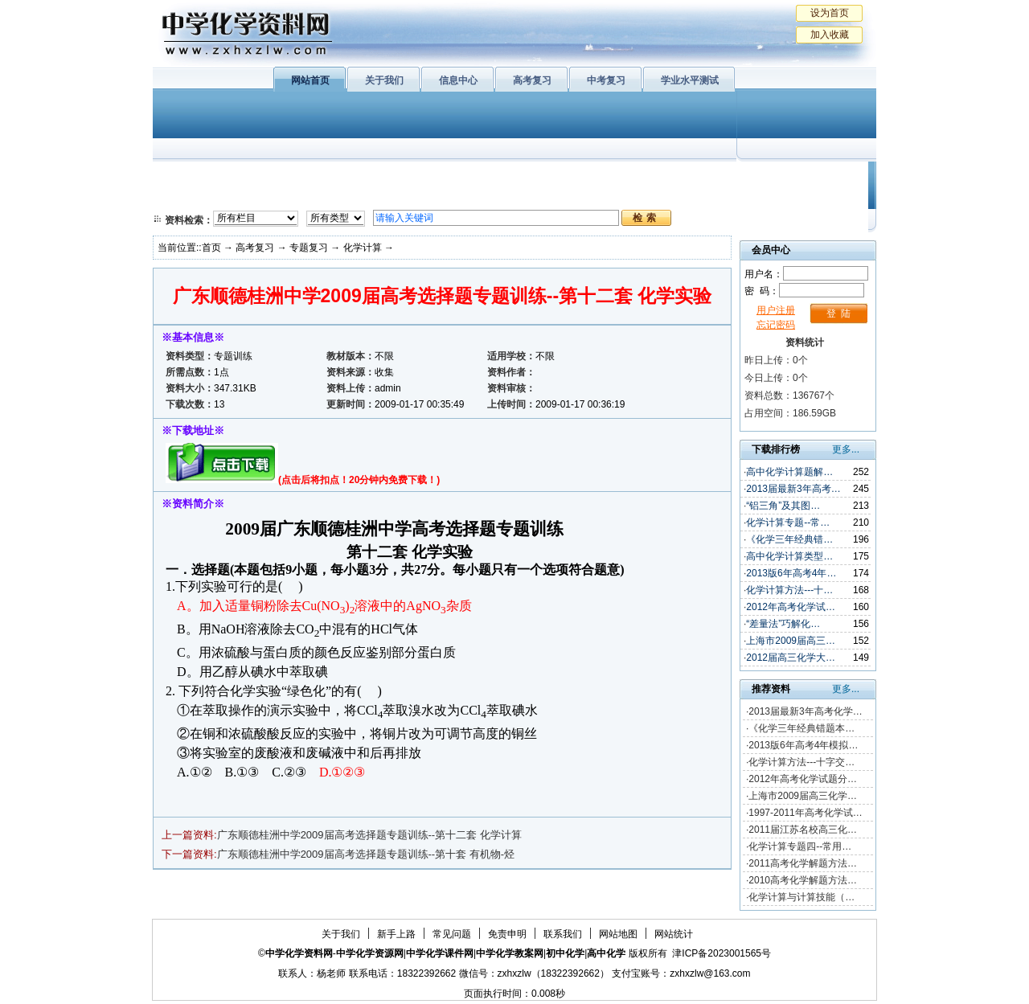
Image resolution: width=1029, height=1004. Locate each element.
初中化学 (722, 176)
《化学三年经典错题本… (801, 728)
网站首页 (310, 80)
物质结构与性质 (361, 176)
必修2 (185, 197)
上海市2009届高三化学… (802, 795)
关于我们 (384, 80)
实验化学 (464, 197)
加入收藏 (829, 34)
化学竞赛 (802, 197)
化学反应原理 (361, 197)
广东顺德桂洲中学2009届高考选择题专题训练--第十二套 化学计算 (369, 835)
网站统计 (673, 934)
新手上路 (396, 934)
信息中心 (458, 80)
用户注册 (775, 310)
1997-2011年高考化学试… (805, 812)
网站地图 (618, 934)
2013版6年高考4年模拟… (803, 745)
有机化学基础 (465, 176)
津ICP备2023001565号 (721, 953)
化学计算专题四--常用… (799, 846)
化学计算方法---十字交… (801, 762)
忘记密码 (775, 324)
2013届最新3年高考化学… (805, 711)
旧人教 (549, 197)
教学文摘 (802, 176)
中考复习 (606, 80)
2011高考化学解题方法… (802, 863)
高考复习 (532, 80)
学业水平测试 (690, 80)
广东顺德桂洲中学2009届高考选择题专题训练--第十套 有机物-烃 (366, 854)
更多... (845, 449)
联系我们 (562, 934)
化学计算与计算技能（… (801, 897)
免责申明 (507, 934)
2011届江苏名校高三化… (802, 829)
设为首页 (829, 12)
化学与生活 (262, 176)
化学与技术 (262, 197)
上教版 (549, 176)
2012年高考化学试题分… (802, 779)
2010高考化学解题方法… (802, 880)
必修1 (185, 176)
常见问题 (452, 934)
